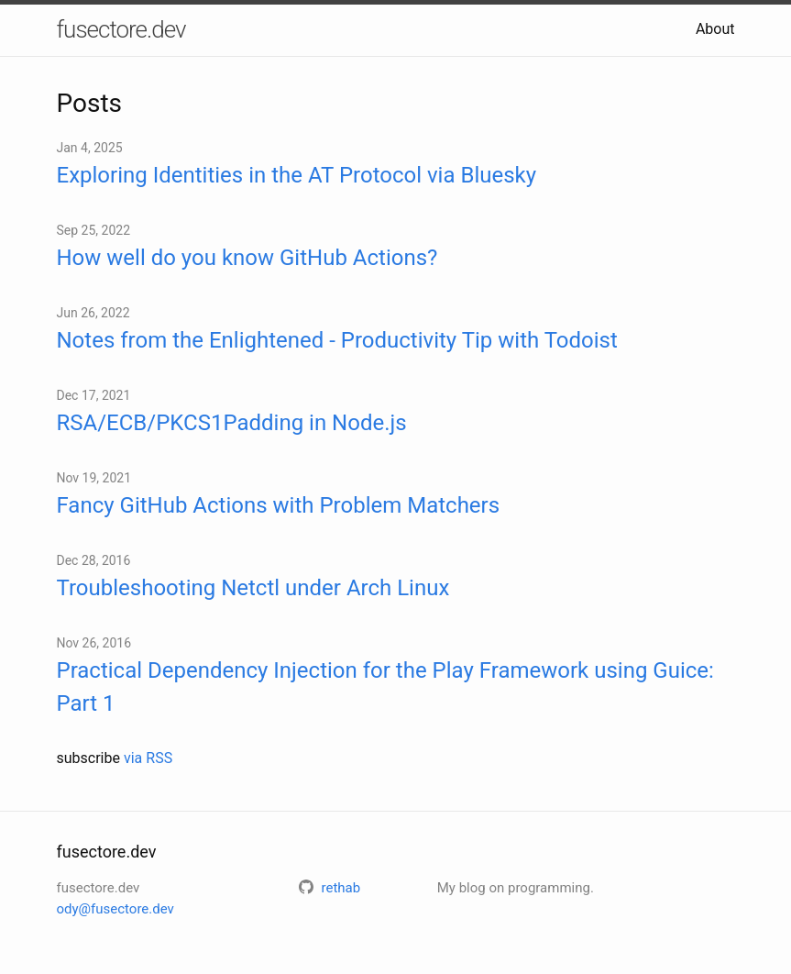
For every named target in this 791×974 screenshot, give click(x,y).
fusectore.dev (121, 29)
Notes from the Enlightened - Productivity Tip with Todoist (337, 340)
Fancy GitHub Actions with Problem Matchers (278, 505)
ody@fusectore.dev (115, 909)
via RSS (148, 758)
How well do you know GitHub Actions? (247, 258)
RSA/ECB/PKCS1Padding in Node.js (232, 423)
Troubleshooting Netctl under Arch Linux (253, 588)
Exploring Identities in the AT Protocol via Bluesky (297, 175)
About (715, 29)
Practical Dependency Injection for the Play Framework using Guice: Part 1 (385, 687)
